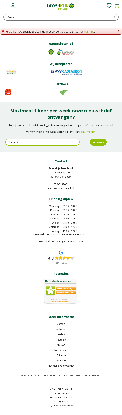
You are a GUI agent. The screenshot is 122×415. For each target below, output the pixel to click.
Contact (61, 324)
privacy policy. (88, 131)
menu (6, 6)
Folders (61, 334)
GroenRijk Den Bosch (61, 168)
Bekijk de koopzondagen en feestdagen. (61, 241)
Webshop (61, 329)
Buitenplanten (81, 375)
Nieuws (61, 344)
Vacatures (61, 360)
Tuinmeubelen (94, 375)
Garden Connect (61, 393)
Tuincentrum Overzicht (61, 397)
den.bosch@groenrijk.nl (61, 188)
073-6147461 (61, 184)
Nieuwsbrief (61, 350)
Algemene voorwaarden (61, 365)
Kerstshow (25, 375)
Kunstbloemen (68, 375)
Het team (61, 339)
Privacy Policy (61, 401)
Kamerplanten (55, 375)
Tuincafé (61, 355)
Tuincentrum (35, 375)
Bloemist (45, 375)
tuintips (89, 31)
